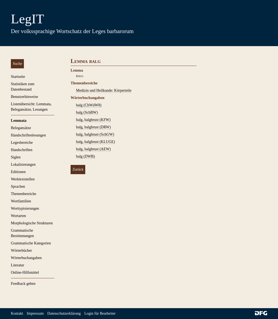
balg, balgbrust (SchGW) (95, 134)
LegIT (27, 18)
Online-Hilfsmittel (25, 272)
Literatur (17, 265)
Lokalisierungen (23, 164)
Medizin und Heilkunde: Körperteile (103, 90)
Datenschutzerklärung (64, 313)
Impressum (35, 313)
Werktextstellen (23, 179)
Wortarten (18, 216)
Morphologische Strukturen (32, 223)
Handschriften (21, 150)
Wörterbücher (21, 250)
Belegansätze (21, 128)
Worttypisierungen (25, 208)
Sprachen (18, 186)
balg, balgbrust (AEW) (93, 149)
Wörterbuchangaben (26, 258)
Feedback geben (23, 284)
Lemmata (19, 121)
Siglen (16, 157)
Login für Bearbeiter (100, 313)
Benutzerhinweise (24, 97)
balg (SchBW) (87, 112)
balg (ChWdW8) (89, 105)
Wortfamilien (21, 201)
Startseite (18, 77)
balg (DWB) (85, 156)
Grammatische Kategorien (31, 243)
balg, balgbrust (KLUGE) (95, 142)
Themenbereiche (23, 194)
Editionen (18, 172)
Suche (17, 64)
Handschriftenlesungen (28, 135)
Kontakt (17, 313)
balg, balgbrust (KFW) (93, 120)
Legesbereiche (22, 143)
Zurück (77, 169)
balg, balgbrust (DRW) (93, 127)
